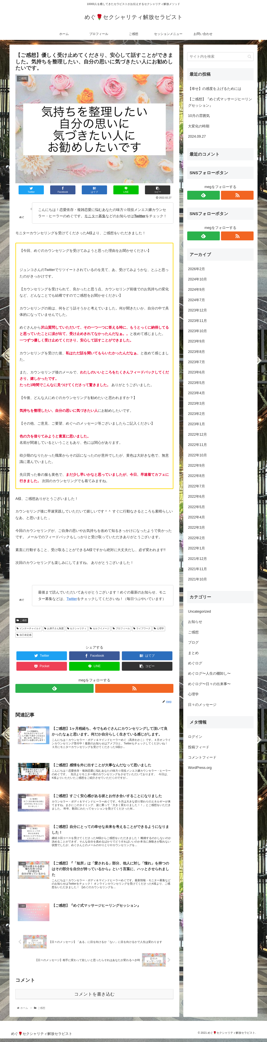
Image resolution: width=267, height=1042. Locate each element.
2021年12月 (197, 559)
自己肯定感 (24, 635)
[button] (249, 56)
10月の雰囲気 (199, 116)
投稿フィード (198, 747)
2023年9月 (196, 341)
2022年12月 (197, 434)
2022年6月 (196, 496)
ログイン (195, 737)
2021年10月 (197, 579)
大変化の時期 (198, 126)
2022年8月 (196, 476)
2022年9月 (196, 465)
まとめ (193, 653)
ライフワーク (141, 628)
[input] (220, 56)
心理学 (159, 628)
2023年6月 (196, 372)
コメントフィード (202, 757)
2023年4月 (196, 393)
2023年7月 (196, 362)
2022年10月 (197, 455)
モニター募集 (95, 216)
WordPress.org (200, 768)
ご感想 (22, 620)
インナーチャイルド (29, 628)
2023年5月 (196, 383)
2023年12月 (197, 310)
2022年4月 (196, 517)
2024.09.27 (197, 136)
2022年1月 (196, 548)
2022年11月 (197, 445)
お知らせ (195, 622)
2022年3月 (196, 527)
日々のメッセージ (202, 705)
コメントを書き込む (94, 997)
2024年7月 (196, 300)
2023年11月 (197, 321)
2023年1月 (196, 424)
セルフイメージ (99, 628)
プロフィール (121, 628)
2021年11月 (197, 569)
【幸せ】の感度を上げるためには (214, 89)
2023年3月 (196, 403)
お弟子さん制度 (54, 628)
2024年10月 (197, 279)
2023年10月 (197, 331)
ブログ (193, 642)
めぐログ (195, 663)
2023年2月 (196, 414)
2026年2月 (196, 269)
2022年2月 (196, 538)
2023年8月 (196, 352)
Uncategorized (199, 611)
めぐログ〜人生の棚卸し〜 (209, 673)
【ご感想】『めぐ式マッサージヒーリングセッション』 (220, 102)
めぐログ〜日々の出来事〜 (209, 684)
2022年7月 (196, 486)
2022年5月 (196, 507)
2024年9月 (196, 290)
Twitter (72, 599)
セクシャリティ (77, 628)
